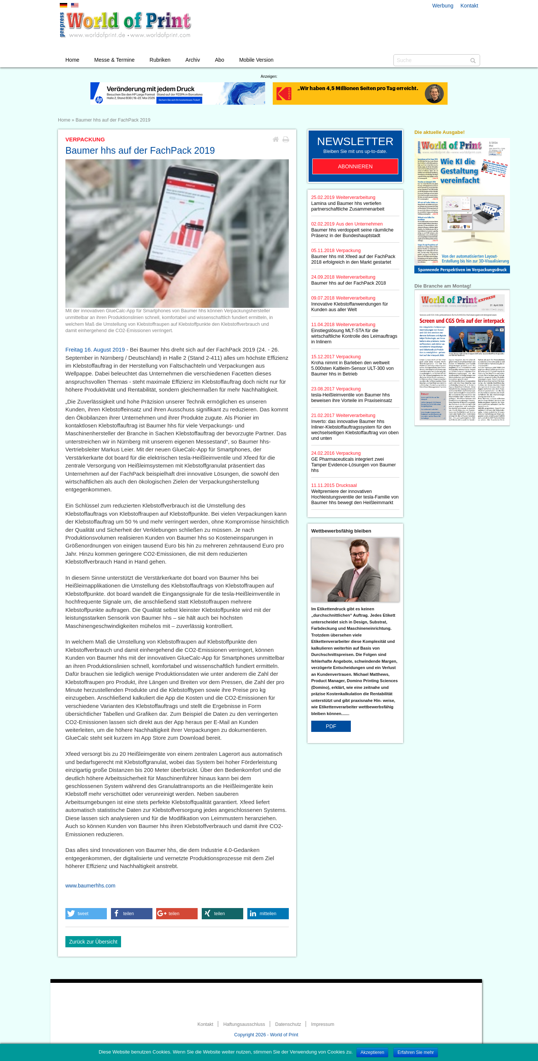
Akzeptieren (372, 1052)
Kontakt (469, 6)
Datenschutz (288, 1024)
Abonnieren (355, 166)
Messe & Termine (114, 60)
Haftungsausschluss (244, 1024)
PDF (331, 726)
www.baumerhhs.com (90, 886)
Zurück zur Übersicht (93, 942)
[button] (86, 913)
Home (72, 60)
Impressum (322, 1024)
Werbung (443, 6)
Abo (219, 60)
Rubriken (159, 60)
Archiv (192, 60)
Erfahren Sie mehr (416, 1052)
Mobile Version (256, 60)
